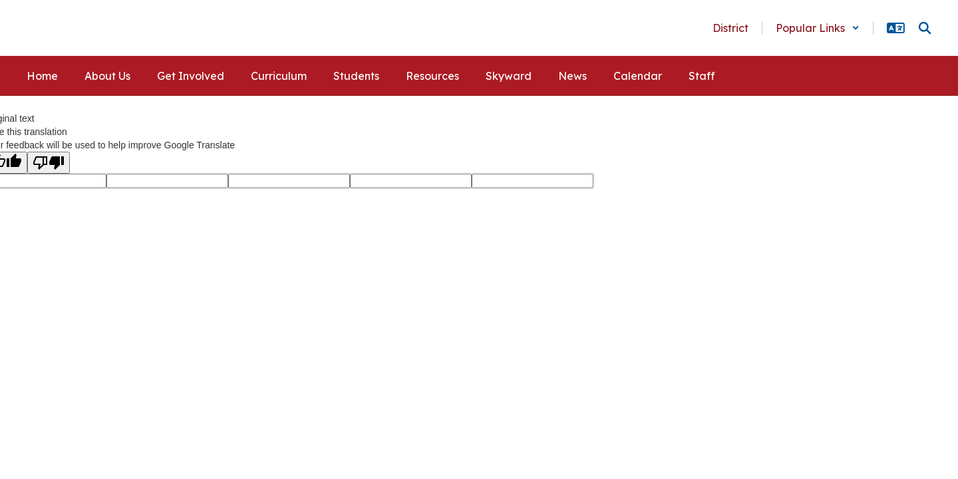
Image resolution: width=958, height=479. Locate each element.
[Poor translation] (48, 163)
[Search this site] (924, 28)
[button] (818, 28)
